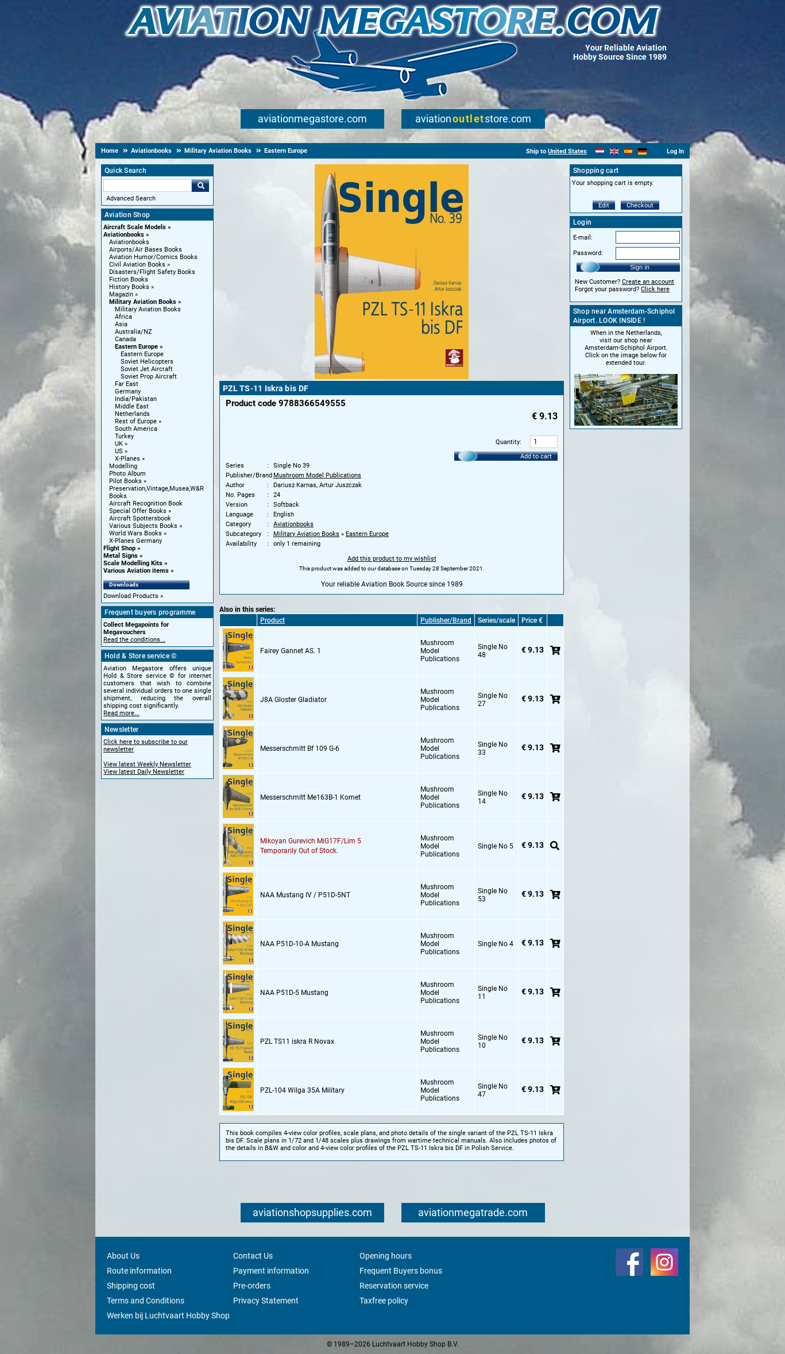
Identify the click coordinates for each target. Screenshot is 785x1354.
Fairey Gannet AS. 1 (290, 651)
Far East (126, 384)
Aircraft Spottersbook (140, 518)
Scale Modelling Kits (133, 563)
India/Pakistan (136, 399)
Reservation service (393, 1285)
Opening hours (385, 1255)
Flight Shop (119, 548)
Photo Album (127, 473)
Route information (139, 1270)
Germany (128, 391)
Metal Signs (120, 556)
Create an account (648, 282)
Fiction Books (128, 279)
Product (272, 620)
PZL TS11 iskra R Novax (297, 1041)
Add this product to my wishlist (391, 558)
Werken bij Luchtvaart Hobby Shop (168, 1315)
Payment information (271, 1270)
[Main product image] (392, 377)
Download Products (130, 596)
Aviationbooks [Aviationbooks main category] (129, 242)
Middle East (132, 406)
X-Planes (127, 458)
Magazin (121, 294)
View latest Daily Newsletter (143, 772)
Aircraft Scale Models (134, 227)
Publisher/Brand (445, 620)
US (119, 451)
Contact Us (253, 1255)
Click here (655, 289)
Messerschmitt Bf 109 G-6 (299, 748)
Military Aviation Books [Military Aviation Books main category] (148, 309)
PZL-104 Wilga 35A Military (302, 1090)
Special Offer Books (138, 511)
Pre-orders (251, 1285)
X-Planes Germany (135, 541)
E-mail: (583, 237)
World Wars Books (135, 533)
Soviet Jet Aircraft (147, 369)
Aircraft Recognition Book (146, 503)
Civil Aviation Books (137, 264)
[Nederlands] (599, 151)
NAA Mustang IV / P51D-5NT (305, 895)
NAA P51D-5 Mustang (294, 993)
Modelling (123, 466)
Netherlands (132, 414)
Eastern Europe (136, 346)
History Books (129, 287)
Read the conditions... (134, 639)
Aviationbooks (123, 234)
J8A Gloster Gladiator (293, 700)
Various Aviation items (136, 570)
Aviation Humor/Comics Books (153, 257)
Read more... (121, 713)
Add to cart (536, 456)
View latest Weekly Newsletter (147, 764)
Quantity (508, 442)
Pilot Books (125, 481)
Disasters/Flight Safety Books (152, 272)
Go (200, 185)
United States (567, 151)
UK (119, 444)
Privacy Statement (266, 1300)
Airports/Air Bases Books (145, 249)
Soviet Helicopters (147, 361)
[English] (614, 151)
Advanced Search (131, 198)
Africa (123, 317)
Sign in (639, 267)
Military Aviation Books (142, 302)
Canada (125, 339)
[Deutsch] (642, 151)
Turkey (124, 436)
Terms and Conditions (145, 1300)
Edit (603, 205)
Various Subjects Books (143, 526)
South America (136, 429)
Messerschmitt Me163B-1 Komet (310, 797)
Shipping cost (131, 1285)
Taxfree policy (383, 1300)
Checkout (640, 205)
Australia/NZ (133, 331)
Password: (588, 253)
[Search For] (147, 185)
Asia (121, 324)
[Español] (628, 151)
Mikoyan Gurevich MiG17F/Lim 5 (310, 841)
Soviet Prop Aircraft (149, 376)
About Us (123, 1255)
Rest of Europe (136, 421)
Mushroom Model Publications (317, 475)
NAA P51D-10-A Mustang (299, 944)
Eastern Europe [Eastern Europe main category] (142, 354)
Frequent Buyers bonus (400, 1270)
